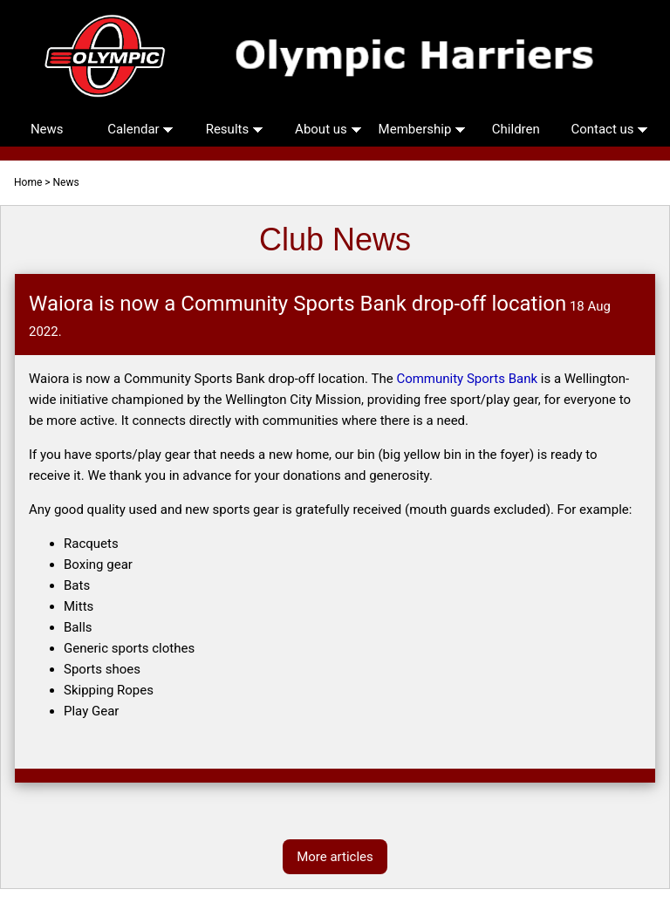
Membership (422, 129)
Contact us (609, 129)
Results (234, 129)
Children (516, 129)
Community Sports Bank (466, 379)
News (47, 129)
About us (328, 129)
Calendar (140, 129)
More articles (335, 857)
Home (28, 182)
